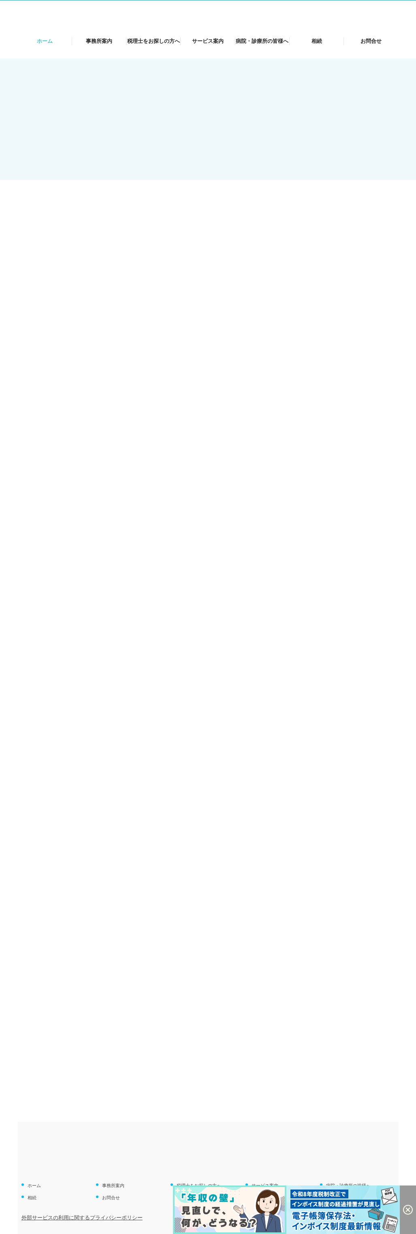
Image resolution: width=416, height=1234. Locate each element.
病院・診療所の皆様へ (262, 41)
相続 (316, 41)
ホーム (45, 41)
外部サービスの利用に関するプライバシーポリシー (82, 1218)
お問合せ (371, 41)
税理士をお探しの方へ (153, 41)
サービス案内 (208, 41)
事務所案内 (99, 41)
